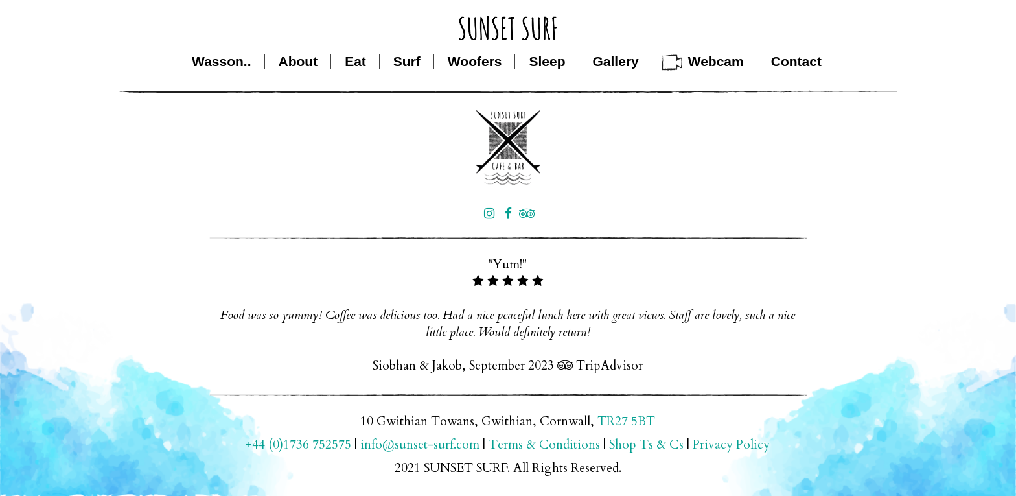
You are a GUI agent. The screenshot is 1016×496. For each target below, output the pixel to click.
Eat (355, 61)
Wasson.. (221, 61)
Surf (407, 61)
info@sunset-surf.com (419, 444)
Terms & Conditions (544, 444)
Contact (796, 61)
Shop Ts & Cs (646, 444)
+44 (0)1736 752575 (298, 444)
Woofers (475, 61)
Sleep (547, 61)
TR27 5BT (626, 421)
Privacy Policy (731, 444)
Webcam (716, 61)
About (298, 61)
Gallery (616, 61)
